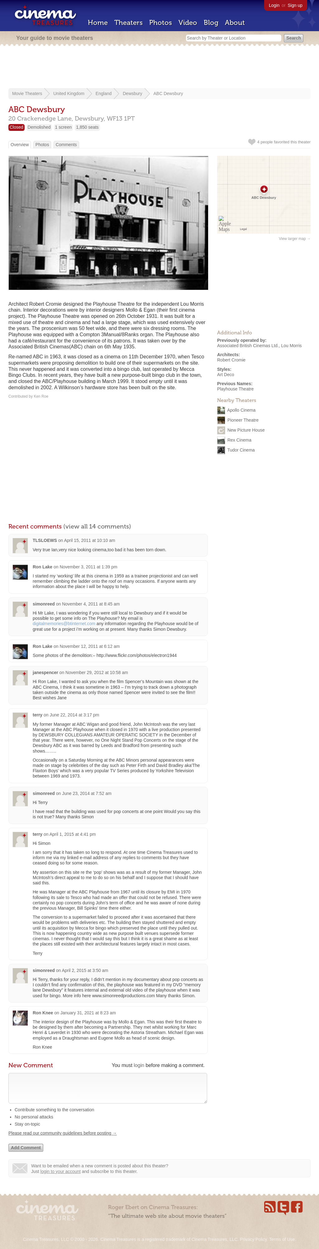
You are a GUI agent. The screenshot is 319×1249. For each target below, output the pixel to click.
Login (274, 5)
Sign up (295, 5)
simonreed (44, 603)
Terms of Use (282, 1239)
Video (188, 22)
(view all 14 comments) (97, 526)
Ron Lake (42, 566)
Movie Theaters (27, 93)
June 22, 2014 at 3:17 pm (74, 714)
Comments (66, 144)
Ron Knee (43, 1012)
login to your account (60, 1177)
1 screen (63, 127)
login (139, 1065)
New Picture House (246, 430)
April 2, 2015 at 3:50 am (85, 970)
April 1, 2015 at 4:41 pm (73, 834)
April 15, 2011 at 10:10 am (89, 540)
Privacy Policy (253, 1239)
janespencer (45, 672)
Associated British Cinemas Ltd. (248, 345)
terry (37, 714)
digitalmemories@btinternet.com (64, 623)
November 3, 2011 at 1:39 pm (88, 566)
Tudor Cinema (241, 449)
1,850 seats (87, 127)
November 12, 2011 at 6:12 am (90, 646)
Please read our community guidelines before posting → (62, 1139)
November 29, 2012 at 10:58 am (96, 672)
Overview (20, 144)
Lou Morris (291, 345)
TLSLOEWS (45, 540)
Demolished (39, 127)
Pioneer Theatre (243, 420)
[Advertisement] (159, 68)
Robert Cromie (231, 359)
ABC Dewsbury (168, 93)
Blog (211, 22)
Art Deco (225, 374)
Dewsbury (132, 93)
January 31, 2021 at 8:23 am (88, 1012)
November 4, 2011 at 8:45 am (91, 603)
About (235, 22)
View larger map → (295, 239)
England (104, 93)
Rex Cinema (239, 440)
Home (98, 22)
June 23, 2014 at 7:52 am (87, 793)
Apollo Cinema (241, 410)
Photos (160, 22)
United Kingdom (68, 93)
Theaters (128, 22)
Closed (16, 127)
